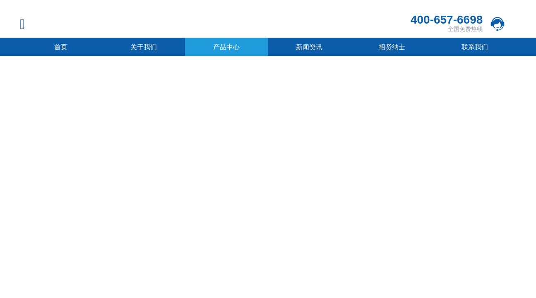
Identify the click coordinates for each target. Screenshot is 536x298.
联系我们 (474, 46)
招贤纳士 (392, 46)
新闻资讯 (309, 46)
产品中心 (226, 46)
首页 (60, 46)
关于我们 (143, 46)
